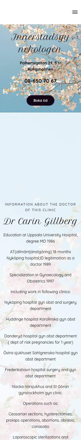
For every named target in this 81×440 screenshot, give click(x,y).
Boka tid (40, 100)
